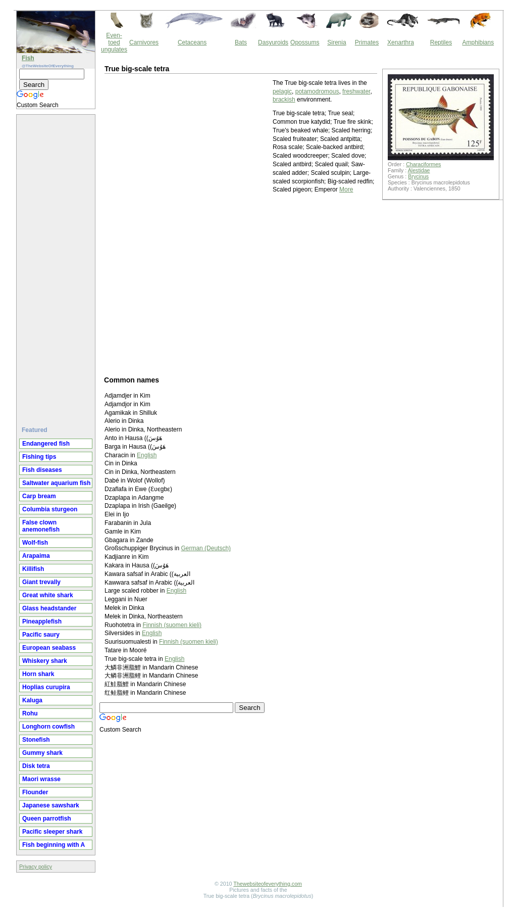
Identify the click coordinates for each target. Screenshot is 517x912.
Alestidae (419, 170)
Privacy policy (35, 866)
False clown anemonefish (41, 526)
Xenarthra (400, 42)
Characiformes (423, 164)
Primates (367, 42)
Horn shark (38, 674)
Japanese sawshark (50, 805)
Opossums (304, 42)
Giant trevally (41, 582)
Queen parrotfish (46, 818)
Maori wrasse (41, 779)
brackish (284, 99)
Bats (241, 42)
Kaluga (32, 700)
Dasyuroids (273, 42)
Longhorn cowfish (48, 726)
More (346, 189)
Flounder (35, 792)
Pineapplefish (42, 621)
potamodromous (317, 91)
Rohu (30, 713)
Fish (28, 58)
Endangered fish (46, 443)
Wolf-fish (35, 542)
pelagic (282, 91)
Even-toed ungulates (114, 42)
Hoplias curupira (46, 687)
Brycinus (418, 176)
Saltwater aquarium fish (56, 483)
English (147, 455)
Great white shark (47, 595)
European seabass (49, 647)
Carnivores (144, 42)
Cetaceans (192, 42)
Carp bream (39, 496)
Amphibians (478, 42)
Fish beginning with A (53, 844)
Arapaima (36, 555)
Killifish (33, 568)
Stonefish (36, 739)
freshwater (356, 91)
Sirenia (336, 42)
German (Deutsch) (206, 548)
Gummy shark (42, 752)
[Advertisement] (57, 266)
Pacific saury (41, 634)
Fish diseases (42, 469)
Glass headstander (49, 608)
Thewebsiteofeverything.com (267, 884)
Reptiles (441, 42)
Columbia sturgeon (49, 509)
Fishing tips (39, 456)
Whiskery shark (44, 660)
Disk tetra (36, 766)
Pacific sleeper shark (52, 831)
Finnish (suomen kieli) (171, 625)
